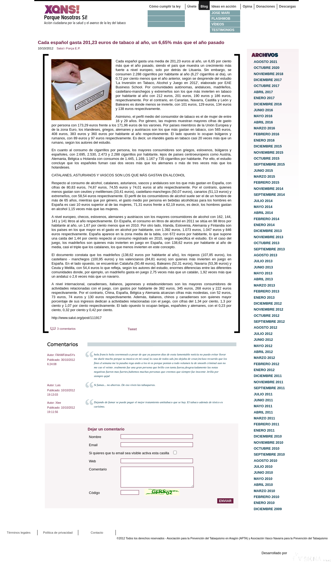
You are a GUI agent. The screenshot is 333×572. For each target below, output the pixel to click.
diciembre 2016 (268, 104)
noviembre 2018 (268, 74)
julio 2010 (263, 467)
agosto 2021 (265, 62)
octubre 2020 (266, 68)
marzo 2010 (264, 491)
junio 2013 (263, 267)
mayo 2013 (263, 273)
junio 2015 (263, 171)
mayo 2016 (263, 116)
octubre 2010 (266, 448)
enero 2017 (264, 98)
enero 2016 (264, 140)
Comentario (98, 469)
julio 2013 (263, 261)
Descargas (287, 6)
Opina (247, 6)
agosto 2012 (265, 327)
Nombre (95, 437)
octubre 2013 (266, 243)
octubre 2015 (266, 158)
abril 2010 (263, 485)
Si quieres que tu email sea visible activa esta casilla (129, 453)
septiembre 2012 (269, 321)
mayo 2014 (263, 207)
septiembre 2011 (269, 388)
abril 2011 (263, 412)
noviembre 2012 (268, 309)
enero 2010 (264, 503)
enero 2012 (264, 370)
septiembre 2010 (269, 454)
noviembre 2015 (268, 152)
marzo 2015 (264, 176)
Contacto (97, 532)
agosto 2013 (265, 255)
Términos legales (18, 532)
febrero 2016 (266, 134)
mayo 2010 (263, 479)
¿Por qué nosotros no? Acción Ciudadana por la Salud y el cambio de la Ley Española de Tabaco (88, 15)
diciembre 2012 (268, 303)
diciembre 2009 (268, 509)
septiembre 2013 (269, 249)
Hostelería (166, 24)
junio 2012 (263, 340)
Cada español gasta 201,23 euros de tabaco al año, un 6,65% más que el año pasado (131, 42)
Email (93, 445)
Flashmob (221, 19)
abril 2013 (263, 279)
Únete (191, 6)
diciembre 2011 (268, 376)
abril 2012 (263, 352)
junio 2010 (263, 472)
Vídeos (218, 24)
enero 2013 (264, 297)
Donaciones (265, 6)
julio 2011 (263, 394)
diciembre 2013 (268, 231)
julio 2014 (263, 201)
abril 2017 (263, 92)
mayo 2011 (263, 406)
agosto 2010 (265, 461)
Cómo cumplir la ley (165, 6)
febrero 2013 (266, 291)
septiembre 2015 (269, 164)
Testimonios (223, 30)
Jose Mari (221, 13)
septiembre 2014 (269, 195)
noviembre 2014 (268, 189)
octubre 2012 (266, 316)
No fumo (166, 13)
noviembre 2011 (268, 382)
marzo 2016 (264, 128)
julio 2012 (263, 334)
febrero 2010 (266, 497)
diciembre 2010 (268, 436)
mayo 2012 (263, 346)
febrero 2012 (266, 364)
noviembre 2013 (268, 237)
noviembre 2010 (268, 442)
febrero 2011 (266, 424)
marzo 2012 (264, 358)
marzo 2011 (264, 418)
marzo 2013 (264, 285)
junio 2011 (263, 400)
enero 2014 (264, 225)
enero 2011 (264, 430)
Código (94, 493)
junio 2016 (263, 110)
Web (92, 461)
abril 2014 (263, 213)
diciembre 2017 (268, 80)
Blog (204, 6)
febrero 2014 (266, 219)
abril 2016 (263, 122)
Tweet (132, 329)
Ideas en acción (224, 6)
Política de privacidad (57, 532)
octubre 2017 (266, 86)
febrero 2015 (266, 182)
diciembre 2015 (268, 146)
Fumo (166, 18)
